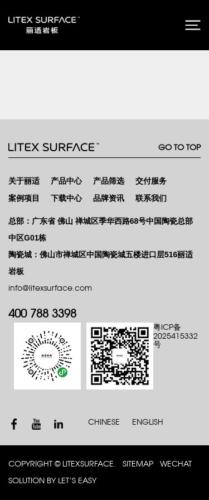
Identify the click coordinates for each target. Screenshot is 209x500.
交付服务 (151, 181)
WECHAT (176, 464)
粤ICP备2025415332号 (175, 336)
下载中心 (66, 198)
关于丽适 (24, 181)
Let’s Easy (77, 480)
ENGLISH (147, 422)
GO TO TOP (179, 147)
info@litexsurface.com (50, 288)
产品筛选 (108, 181)
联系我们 (151, 198)
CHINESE (104, 422)
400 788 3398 (42, 314)
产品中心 (66, 181)
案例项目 (24, 198)
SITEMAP (138, 464)
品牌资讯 (108, 198)
